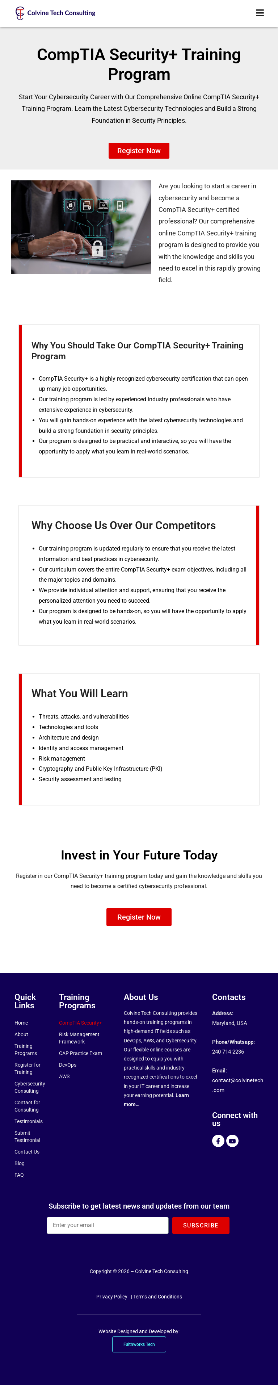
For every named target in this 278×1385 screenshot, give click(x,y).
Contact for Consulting (27, 1106)
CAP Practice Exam (80, 1053)
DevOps (67, 1065)
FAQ (19, 1175)
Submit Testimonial (27, 1136)
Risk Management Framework (79, 1038)
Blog (19, 1163)
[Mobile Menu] (260, 13)
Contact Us (26, 1152)
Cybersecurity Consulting (29, 1087)
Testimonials (28, 1121)
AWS (64, 1076)
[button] (139, 151)
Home (21, 1023)
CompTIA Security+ (80, 1023)
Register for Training (27, 1068)
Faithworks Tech (139, 1344)
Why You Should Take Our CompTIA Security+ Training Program (117, 350)
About (21, 1034)
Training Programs (25, 1049)
